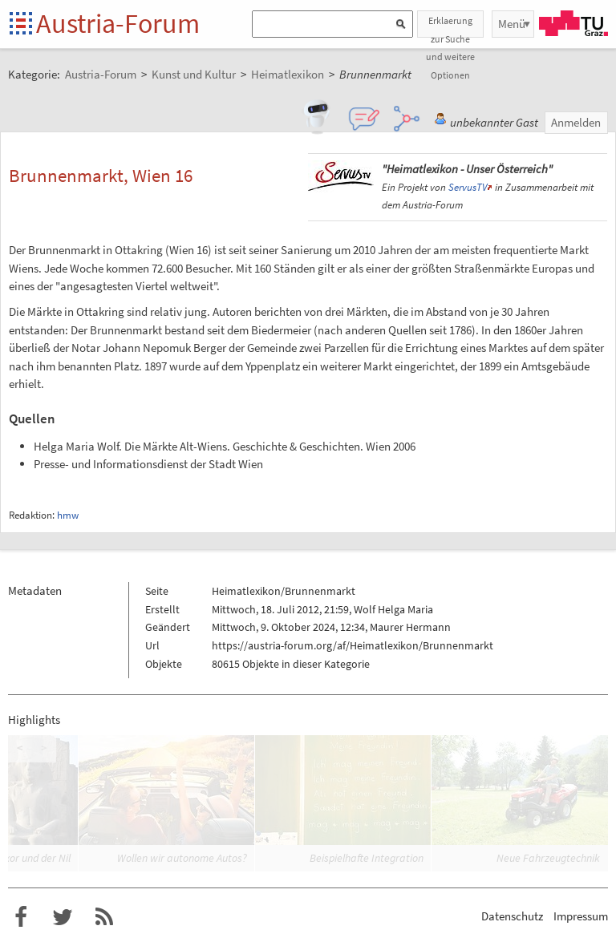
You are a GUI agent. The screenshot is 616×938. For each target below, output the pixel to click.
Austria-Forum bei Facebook (21, 917)
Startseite (22, 24)
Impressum (580, 916)
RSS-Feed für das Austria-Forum (104, 917)
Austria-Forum (118, 23)
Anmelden (576, 122)
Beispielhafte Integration (367, 858)
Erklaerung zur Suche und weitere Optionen (450, 26)
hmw (68, 515)
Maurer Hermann (410, 627)
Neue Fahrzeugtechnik (548, 858)
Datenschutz (512, 916)
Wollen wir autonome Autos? (182, 858)
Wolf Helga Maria (393, 609)
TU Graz (573, 23)
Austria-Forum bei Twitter (62, 917)
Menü (511, 23)
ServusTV (467, 187)
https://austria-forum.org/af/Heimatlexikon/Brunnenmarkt (352, 645)
